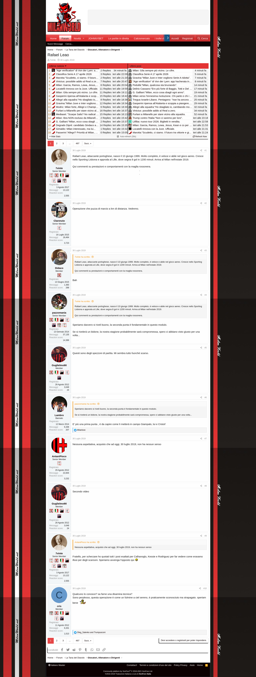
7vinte (53, 60)
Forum (65, 38)
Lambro (59, 415)
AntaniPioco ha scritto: (85, 542)
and (91, 632)
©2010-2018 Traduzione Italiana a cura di (128, 674)
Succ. (87, 143)
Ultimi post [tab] (135, 66)
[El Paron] (67, 175)
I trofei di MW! (162, 38)
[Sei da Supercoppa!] (64, 180)
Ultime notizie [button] (56, 66)
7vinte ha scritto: (83, 257)
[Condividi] (201, 150)
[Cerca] (202, 38)
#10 (205, 588)
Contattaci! (132, 665)
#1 (205, 150)
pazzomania (59, 312)
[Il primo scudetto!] (62, 175)
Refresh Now (200, 136)
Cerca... (69, 44)
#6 (205, 397)
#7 (205, 438)
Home (53, 38)
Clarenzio (59, 220)
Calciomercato (142, 38)
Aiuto (192, 665)
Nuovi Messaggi (55, 44)
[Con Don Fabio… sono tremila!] (59, 180)
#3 (205, 250)
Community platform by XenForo (128, 671)
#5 (205, 348)
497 (77, 143)
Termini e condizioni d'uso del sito (155, 665)
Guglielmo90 (59, 365)
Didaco (59, 268)
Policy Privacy (180, 665)
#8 (205, 486)
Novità (77, 38)
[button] (83, 38)
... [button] (70, 143)
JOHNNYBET (95, 38)
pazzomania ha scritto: (85, 404)
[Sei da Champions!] (54, 180)
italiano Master (56, 665)
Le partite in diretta (118, 38)
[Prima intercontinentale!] (51, 175)
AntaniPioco (59, 456)
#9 (205, 536)
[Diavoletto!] (56, 175)
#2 (205, 203)
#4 (205, 295)
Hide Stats (55, 136)
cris (59, 606)
